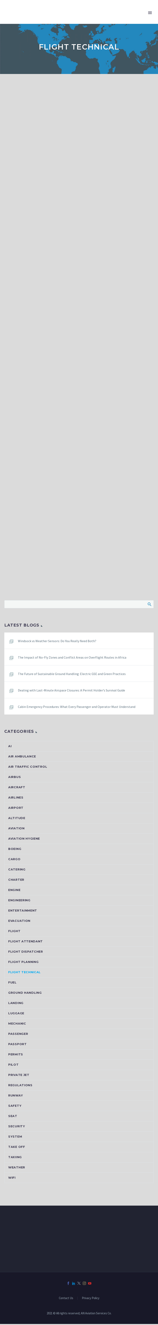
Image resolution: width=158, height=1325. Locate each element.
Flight (14, 932)
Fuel (12, 983)
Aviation (16, 829)
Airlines (15, 798)
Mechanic (17, 1024)
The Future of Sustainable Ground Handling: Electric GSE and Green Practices (72, 675)
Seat (12, 1117)
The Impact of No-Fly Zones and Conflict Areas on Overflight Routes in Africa (72, 658)
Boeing (14, 850)
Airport (15, 809)
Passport (17, 1045)
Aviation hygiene (24, 839)
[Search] (79, 605)
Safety (14, 1107)
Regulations (20, 1086)
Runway (15, 1096)
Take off (16, 1148)
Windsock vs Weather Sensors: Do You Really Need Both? (57, 642)
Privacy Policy (90, 1299)
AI (10, 747)
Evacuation (19, 922)
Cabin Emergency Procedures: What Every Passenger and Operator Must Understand (76, 708)
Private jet (18, 1076)
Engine (14, 891)
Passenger (18, 1035)
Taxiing (15, 1158)
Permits (15, 1055)
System (15, 1137)
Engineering (19, 901)
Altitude (16, 819)
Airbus (14, 778)
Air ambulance (22, 757)
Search (149, 605)
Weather (16, 1168)
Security (16, 1127)
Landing (15, 1004)
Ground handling (25, 994)
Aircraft (16, 788)
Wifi (12, 1179)
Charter (16, 881)
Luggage (16, 1014)
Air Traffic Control (27, 768)
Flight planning (23, 963)
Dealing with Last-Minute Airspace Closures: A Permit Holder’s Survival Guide (71, 691)
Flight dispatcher (25, 953)
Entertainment (22, 911)
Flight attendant (25, 942)
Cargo (14, 860)
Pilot (13, 1066)
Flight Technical (24, 973)
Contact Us (66, 1299)
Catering (17, 870)
